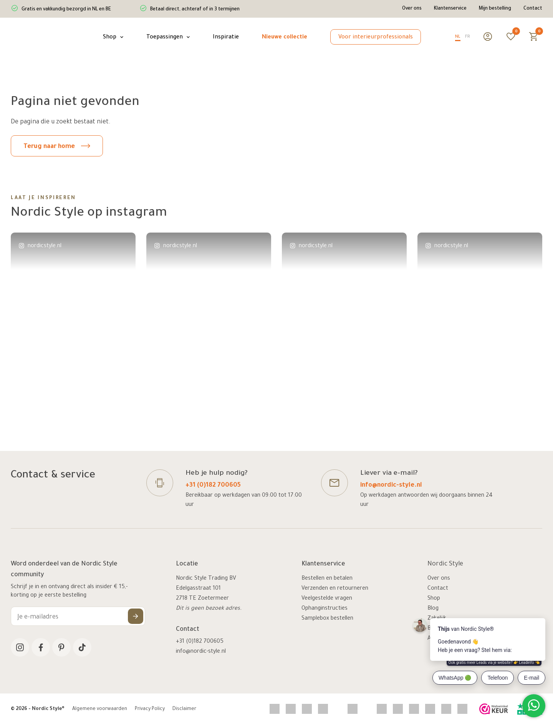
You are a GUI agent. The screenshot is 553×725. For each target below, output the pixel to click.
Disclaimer (184, 709)
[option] (467, 38)
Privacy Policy (150, 709)
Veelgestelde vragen (326, 599)
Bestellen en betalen (327, 579)
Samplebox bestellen (327, 619)
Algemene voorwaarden (99, 709)
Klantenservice (450, 9)
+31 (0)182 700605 (213, 485)
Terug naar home (56, 146)
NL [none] (457, 37)
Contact (532, 9)
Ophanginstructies (324, 609)
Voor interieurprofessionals (375, 38)
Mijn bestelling (495, 9)
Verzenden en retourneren (334, 589)
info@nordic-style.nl (391, 485)
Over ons (412, 9)
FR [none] (467, 37)
